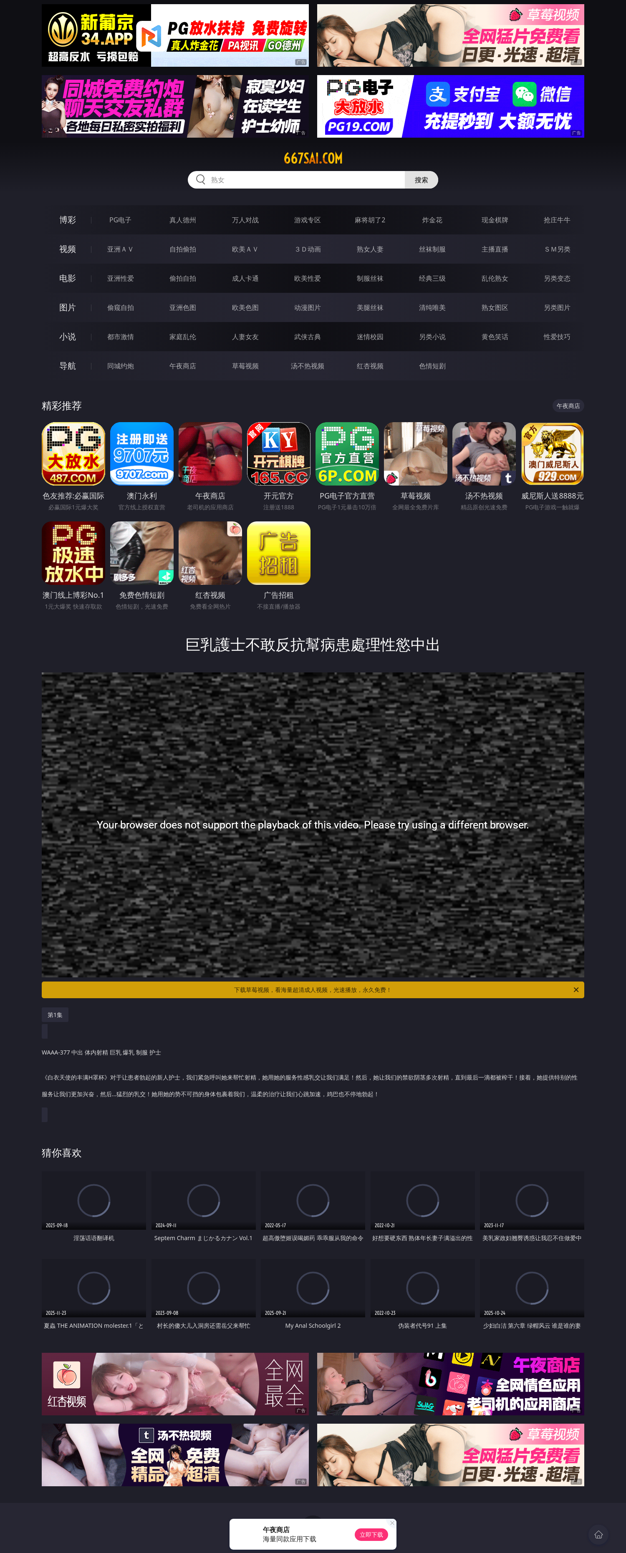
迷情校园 (370, 336)
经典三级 (432, 278)
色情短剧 (432, 365)
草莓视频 (245, 365)
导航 (67, 365)
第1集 (55, 1015)
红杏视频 (370, 365)
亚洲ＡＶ (120, 249)
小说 (67, 336)
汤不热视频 (307, 365)
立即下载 (371, 1534)
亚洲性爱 (120, 278)
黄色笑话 (495, 336)
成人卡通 (245, 278)
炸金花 (432, 219)
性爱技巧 (557, 336)
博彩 (67, 219)
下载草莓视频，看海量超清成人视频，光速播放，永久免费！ (407, 990)
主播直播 (495, 249)
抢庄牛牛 (557, 219)
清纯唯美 (432, 307)
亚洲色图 (182, 307)
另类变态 (557, 278)
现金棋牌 (495, 219)
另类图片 (557, 307)
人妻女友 (245, 336)
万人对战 (245, 219)
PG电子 (120, 219)
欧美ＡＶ (245, 249)
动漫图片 (307, 307)
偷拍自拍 (182, 278)
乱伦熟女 (495, 278)
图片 (67, 307)
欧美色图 (245, 307)
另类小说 (432, 336)
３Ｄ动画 (307, 249)
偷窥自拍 (120, 307)
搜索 (421, 179)
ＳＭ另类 (557, 249)
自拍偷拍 (182, 249)
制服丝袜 (370, 278)
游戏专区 (307, 219)
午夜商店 (182, 365)
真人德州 (182, 219)
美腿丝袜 (370, 307)
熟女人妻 (370, 249)
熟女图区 (495, 307)
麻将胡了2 (370, 219)
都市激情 (120, 336)
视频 (67, 248)
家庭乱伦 (182, 336)
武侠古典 (307, 336)
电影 (67, 278)
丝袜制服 (432, 249)
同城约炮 (120, 365)
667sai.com (313, 158)
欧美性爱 (307, 278)
